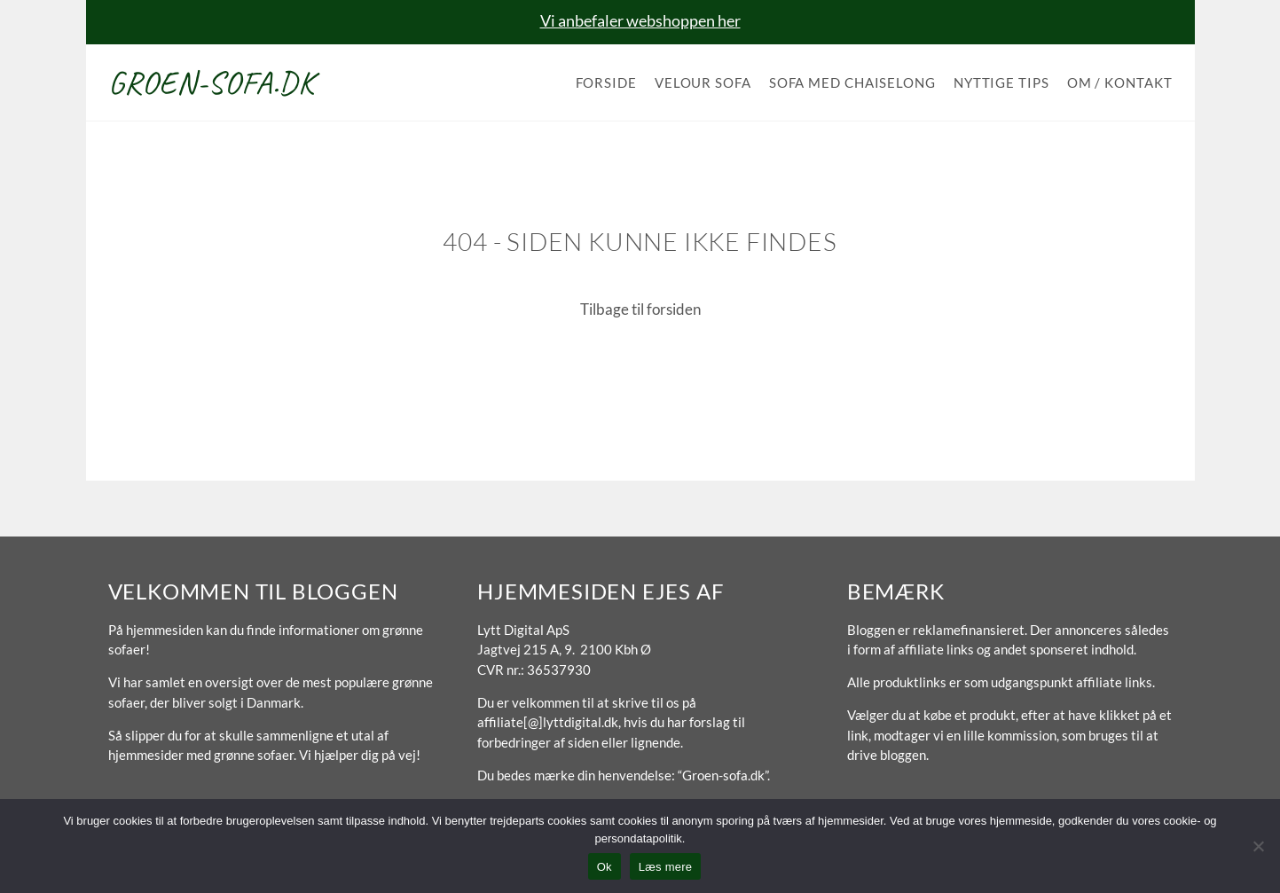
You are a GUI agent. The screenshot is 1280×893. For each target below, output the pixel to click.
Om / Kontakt (1120, 82)
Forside (606, 82)
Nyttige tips (1001, 82)
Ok (604, 866)
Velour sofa (703, 82)
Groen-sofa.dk (211, 82)
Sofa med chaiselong (852, 82)
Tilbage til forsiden (640, 309)
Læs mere (666, 866)
